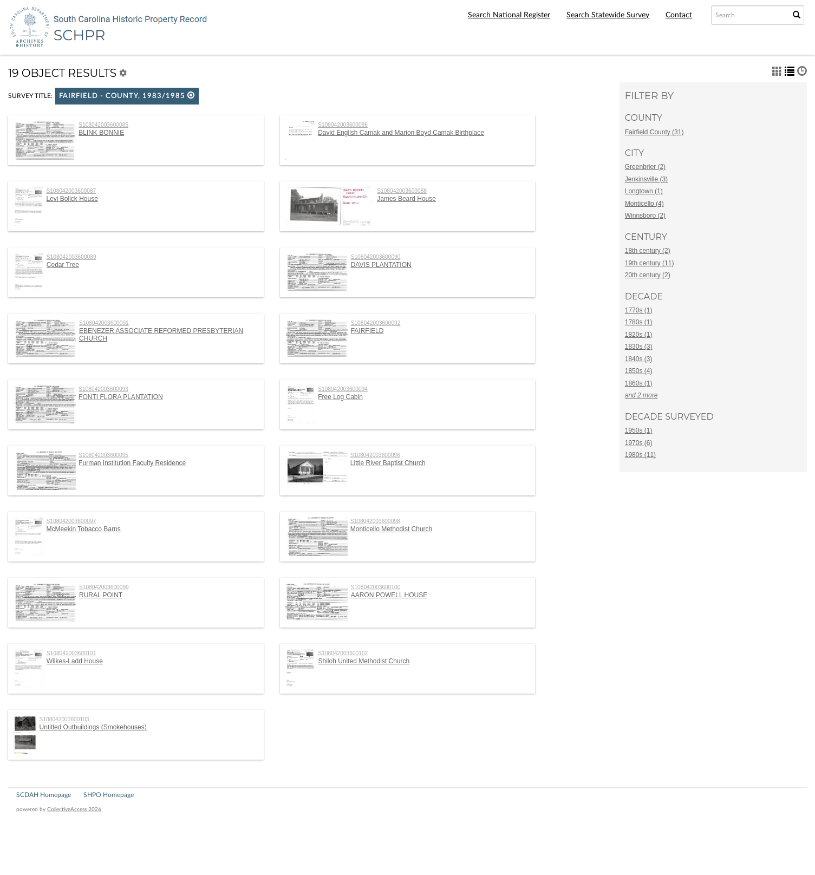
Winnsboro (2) (645, 215)
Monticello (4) (644, 203)
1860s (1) (639, 383)
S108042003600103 (64, 719)
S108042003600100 (376, 587)
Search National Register (509, 15)
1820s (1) (639, 334)
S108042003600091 (104, 323)
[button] (191, 95)
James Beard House (406, 199)
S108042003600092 (376, 323)
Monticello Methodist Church (391, 529)
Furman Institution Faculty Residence (132, 463)
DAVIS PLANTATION (381, 265)
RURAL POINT (100, 595)
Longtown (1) (644, 191)
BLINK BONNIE (101, 132)
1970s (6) (639, 443)
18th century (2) (647, 250)
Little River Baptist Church (388, 463)
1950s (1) (639, 430)
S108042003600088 (402, 191)
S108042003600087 (71, 191)
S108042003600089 (71, 257)
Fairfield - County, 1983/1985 (127, 96)
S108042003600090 (376, 257)
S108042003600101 (71, 653)
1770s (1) (639, 310)
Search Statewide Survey (607, 15)
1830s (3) (639, 346)
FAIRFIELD (367, 331)
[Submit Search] (797, 15)
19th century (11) (649, 263)
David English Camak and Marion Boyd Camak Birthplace (401, 132)
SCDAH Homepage (43, 795)
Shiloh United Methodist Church (363, 661)
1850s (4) (639, 371)
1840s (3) (639, 359)
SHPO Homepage (108, 795)
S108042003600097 (71, 521)
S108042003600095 (103, 455)
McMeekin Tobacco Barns (84, 529)
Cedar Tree (63, 265)
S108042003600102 (343, 653)
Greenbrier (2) (645, 167)
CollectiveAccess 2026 (74, 809)
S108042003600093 (103, 389)
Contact (679, 15)
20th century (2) (647, 275)
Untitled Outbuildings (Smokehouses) (93, 727)
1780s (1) (639, 322)
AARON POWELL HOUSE (389, 595)
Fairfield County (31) (654, 132)
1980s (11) (640, 455)
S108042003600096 (375, 455)
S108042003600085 (103, 125)
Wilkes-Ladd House (75, 661)
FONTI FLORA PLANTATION (121, 397)
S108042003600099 (104, 587)
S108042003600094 (343, 389)
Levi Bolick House (72, 199)
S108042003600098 (375, 521)
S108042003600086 (343, 125)
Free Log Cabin (340, 397)
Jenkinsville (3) (646, 179)
